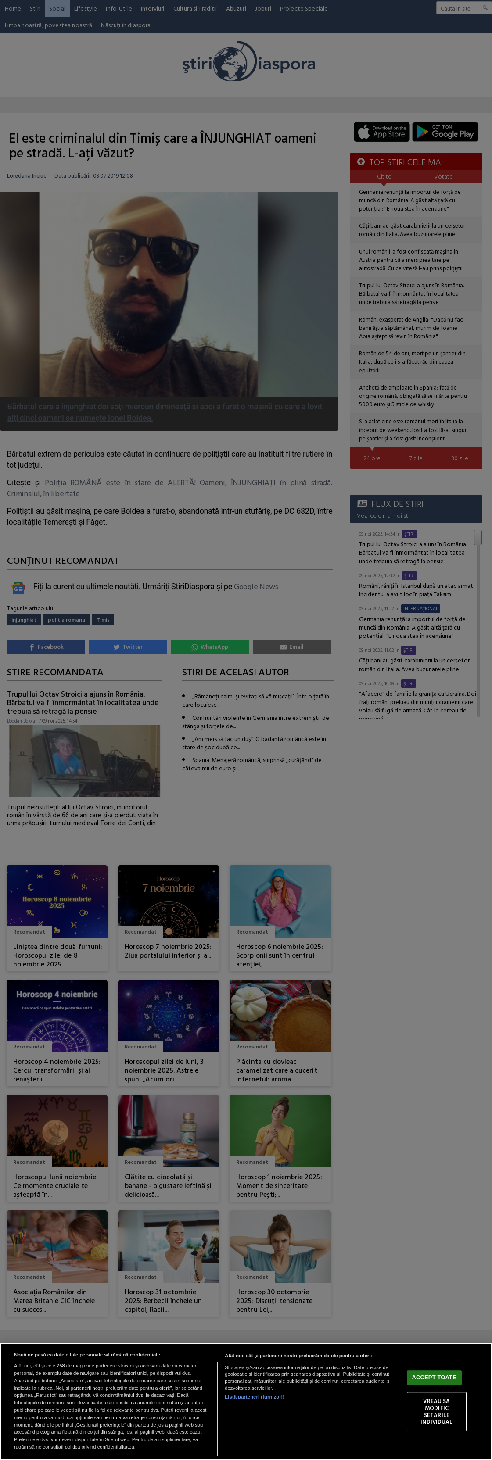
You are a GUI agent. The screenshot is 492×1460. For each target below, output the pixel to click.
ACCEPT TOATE (434, 1377)
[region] (246, 1401)
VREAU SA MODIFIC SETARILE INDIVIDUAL (436, 1411)
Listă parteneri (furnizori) (254, 1396)
